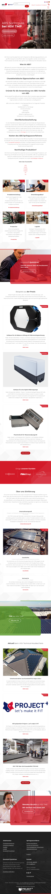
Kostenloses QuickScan (9, 31)
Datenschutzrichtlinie (21, 883)
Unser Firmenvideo (8, 35)
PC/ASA (25, 171)
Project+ (29, 854)
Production (14, 239)
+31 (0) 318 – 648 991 (32, 862)
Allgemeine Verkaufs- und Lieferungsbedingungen (35, 882)
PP (25, 172)
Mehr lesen (25, 347)
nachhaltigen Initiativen (37, 158)
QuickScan (38, 5)
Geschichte (25, 570)
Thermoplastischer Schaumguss (35, 847)
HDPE (25, 167)
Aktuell (33, 5)
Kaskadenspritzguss (32, 849)
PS (25, 174)
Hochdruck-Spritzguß (32, 845)
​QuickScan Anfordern (8, 871)
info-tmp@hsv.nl (31, 864)
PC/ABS (25, 169)
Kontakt (44, 5)
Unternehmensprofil (25, 523)
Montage (23, 132)
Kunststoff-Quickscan (14, 142)
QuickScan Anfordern (28, 271)
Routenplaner (30, 876)
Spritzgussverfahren (32, 843)
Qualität (5, 847)
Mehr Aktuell (25, 453)
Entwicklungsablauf (37, 205)
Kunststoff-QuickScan (9, 851)
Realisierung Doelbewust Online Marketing (25, 886)
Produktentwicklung (13, 207)
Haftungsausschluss (30, 883)
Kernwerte (25, 589)
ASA (25, 165)
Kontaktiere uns (28, 811)
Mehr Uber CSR (15, 620)
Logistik (37, 237)
